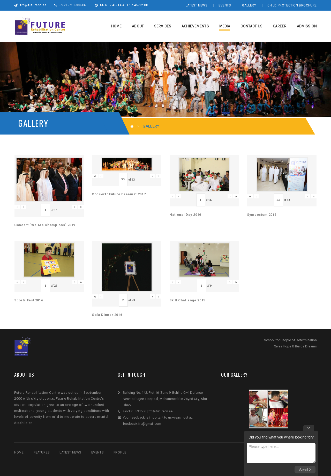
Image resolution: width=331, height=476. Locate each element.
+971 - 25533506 (70, 5)
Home (19, 452)
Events (225, 5)
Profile (120, 452)
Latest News (196, 5)
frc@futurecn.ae (30, 5)
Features (42, 452)
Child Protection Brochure (292, 5)
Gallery (249, 5)
